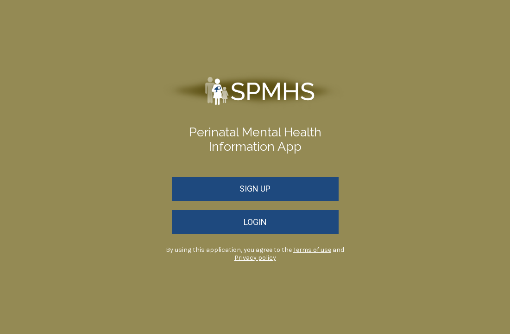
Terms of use (312, 250)
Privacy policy (255, 258)
